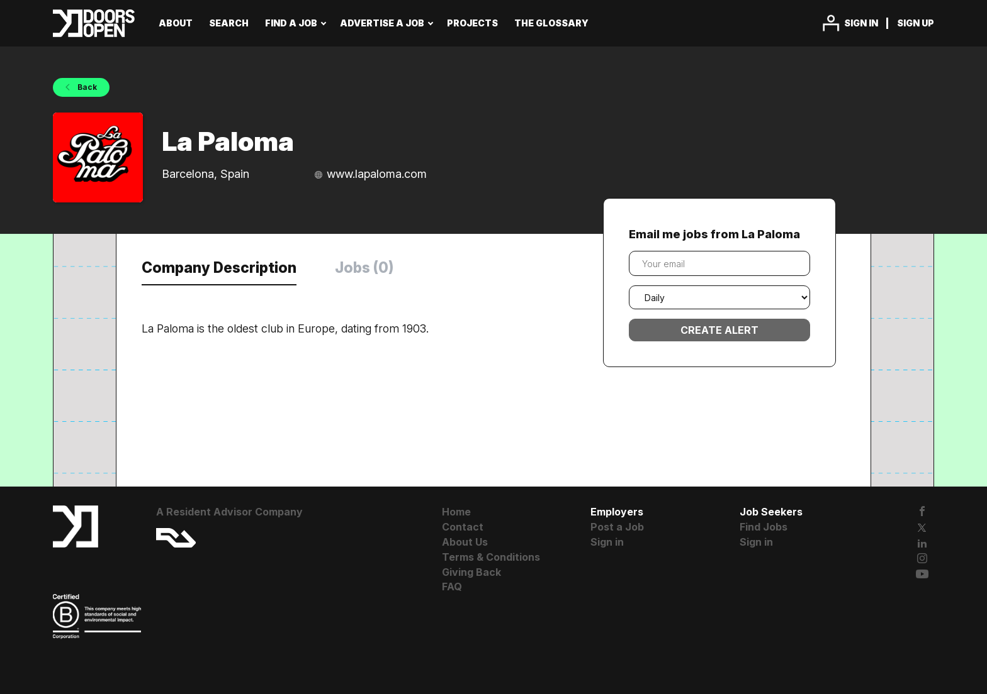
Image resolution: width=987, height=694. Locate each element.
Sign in (861, 23)
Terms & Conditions (491, 557)
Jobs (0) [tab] (364, 268)
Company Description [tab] (219, 268)
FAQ (452, 586)
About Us (465, 542)
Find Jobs (763, 526)
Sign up (915, 23)
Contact (462, 526)
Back (86, 87)
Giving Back (471, 572)
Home (456, 511)
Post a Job (617, 526)
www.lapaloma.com (377, 173)
